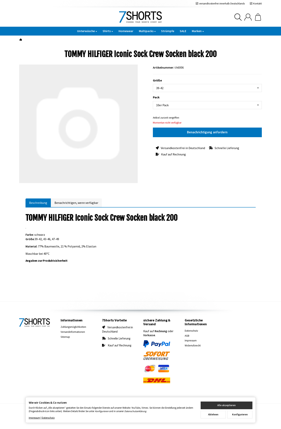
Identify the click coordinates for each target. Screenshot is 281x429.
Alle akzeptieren (226, 405)
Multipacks (147, 31)
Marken (198, 31)
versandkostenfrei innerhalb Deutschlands (222, 3)
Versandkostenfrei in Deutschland (183, 148)
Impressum (34, 417)
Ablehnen (213, 414)
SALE (183, 31)
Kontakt (257, 3)
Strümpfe (167, 31)
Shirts (108, 31)
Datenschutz (48, 417)
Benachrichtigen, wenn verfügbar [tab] (76, 203)
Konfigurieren (240, 414)
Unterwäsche (87, 31)
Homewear (126, 31)
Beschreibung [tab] (38, 203)
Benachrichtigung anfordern (207, 132)
